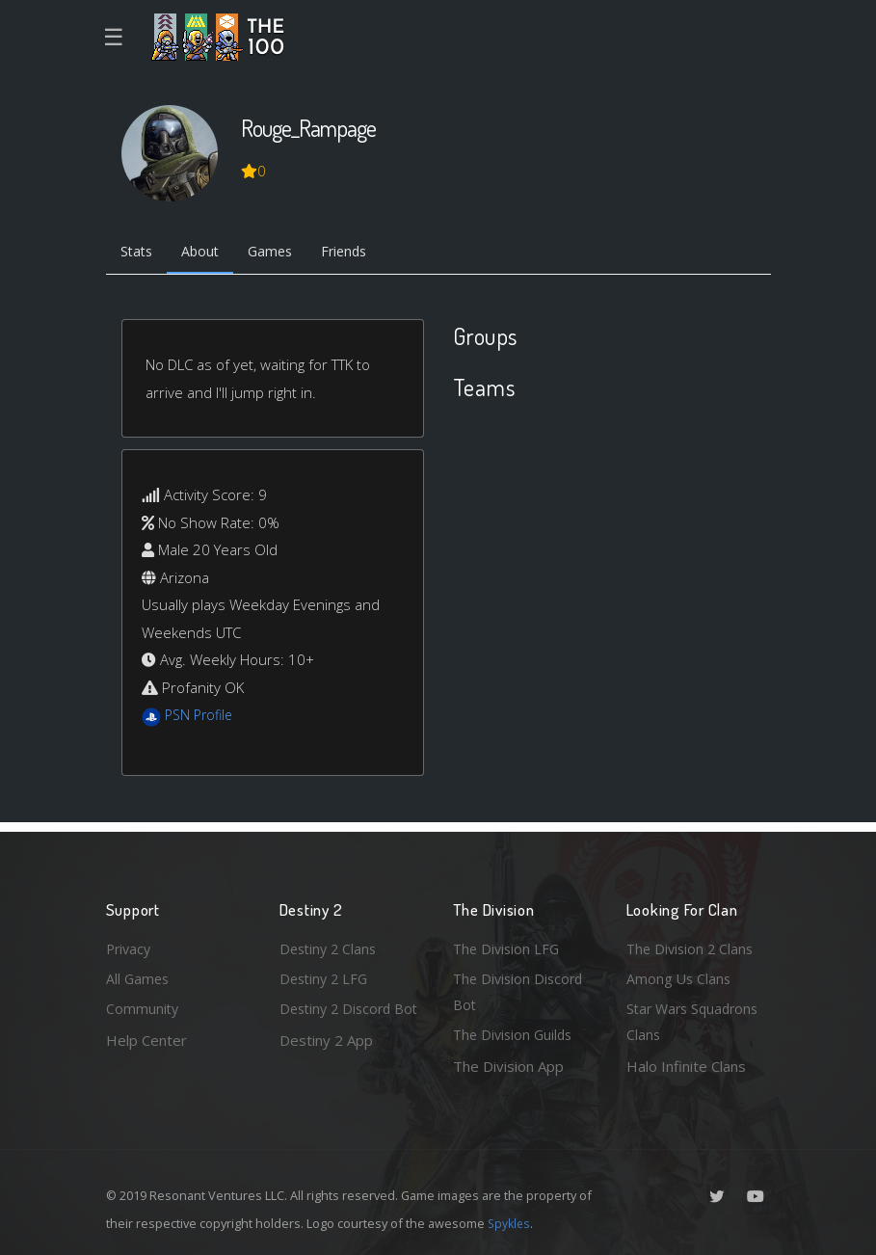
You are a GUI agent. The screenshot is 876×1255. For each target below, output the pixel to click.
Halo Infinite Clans (686, 1066)
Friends (360, 253)
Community (143, 1007)
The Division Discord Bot (521, 989)
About (206, 253)
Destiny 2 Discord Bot (338, 1021)
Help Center (146, 1038)
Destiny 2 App (326, 1066)
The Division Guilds (515, 1034)
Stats (138, 253)
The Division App (508, 1066)
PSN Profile (201, 717)
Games (281, 253)
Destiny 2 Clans (330, 944)
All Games (139, 975)
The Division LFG (508, 944)
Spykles (510, 1223)
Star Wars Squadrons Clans (696, 1021)
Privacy (130, 944)
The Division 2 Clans (692, 944)
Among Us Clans (679, 975)
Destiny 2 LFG (326, 975)
